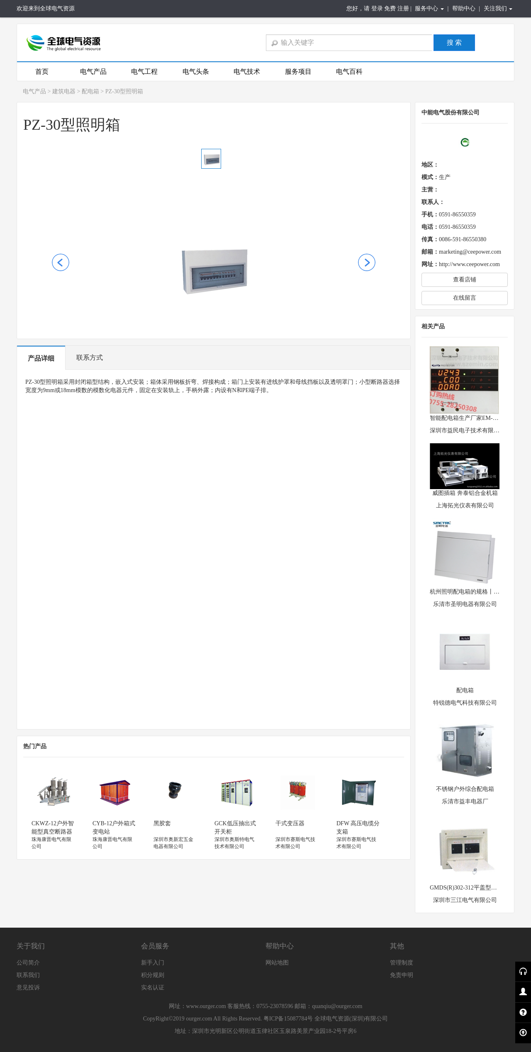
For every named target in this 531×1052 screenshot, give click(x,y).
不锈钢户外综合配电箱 (465, 789)
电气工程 (144, 71)
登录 (377, 8)
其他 (397, 946)
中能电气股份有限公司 (450, 112)
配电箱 (90, 91)
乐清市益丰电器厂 (465, 801)
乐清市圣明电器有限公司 (465, 604)
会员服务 (155, 946)
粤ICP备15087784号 (288, 1019)
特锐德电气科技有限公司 (465, 703)
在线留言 (464, 298)
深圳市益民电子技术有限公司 (467, 430)
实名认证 (152, 987)
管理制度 (401, 963)
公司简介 (28, 963)
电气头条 (196, 71)
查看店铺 (464, 279)
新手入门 (152, 963)
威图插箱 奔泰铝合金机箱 (465, 493)
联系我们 (28, 975)
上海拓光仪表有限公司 (465, 505)
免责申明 (401, 975)
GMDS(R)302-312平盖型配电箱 (469, 888)
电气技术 (247, 71)
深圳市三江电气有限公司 (465, 900)
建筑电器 (64, 91)
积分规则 (152, 975)
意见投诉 (28, 987)
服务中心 (429, 8)
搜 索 (454, 42)
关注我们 (498, 8)
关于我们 (31, 946)
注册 (403, 8)
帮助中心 (463, 8)
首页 (42, 71)
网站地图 (277, 963)
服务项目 (298, 71)
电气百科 (349, 71)
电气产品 (93, 71)
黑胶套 (162, 823)
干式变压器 (289, 823)
